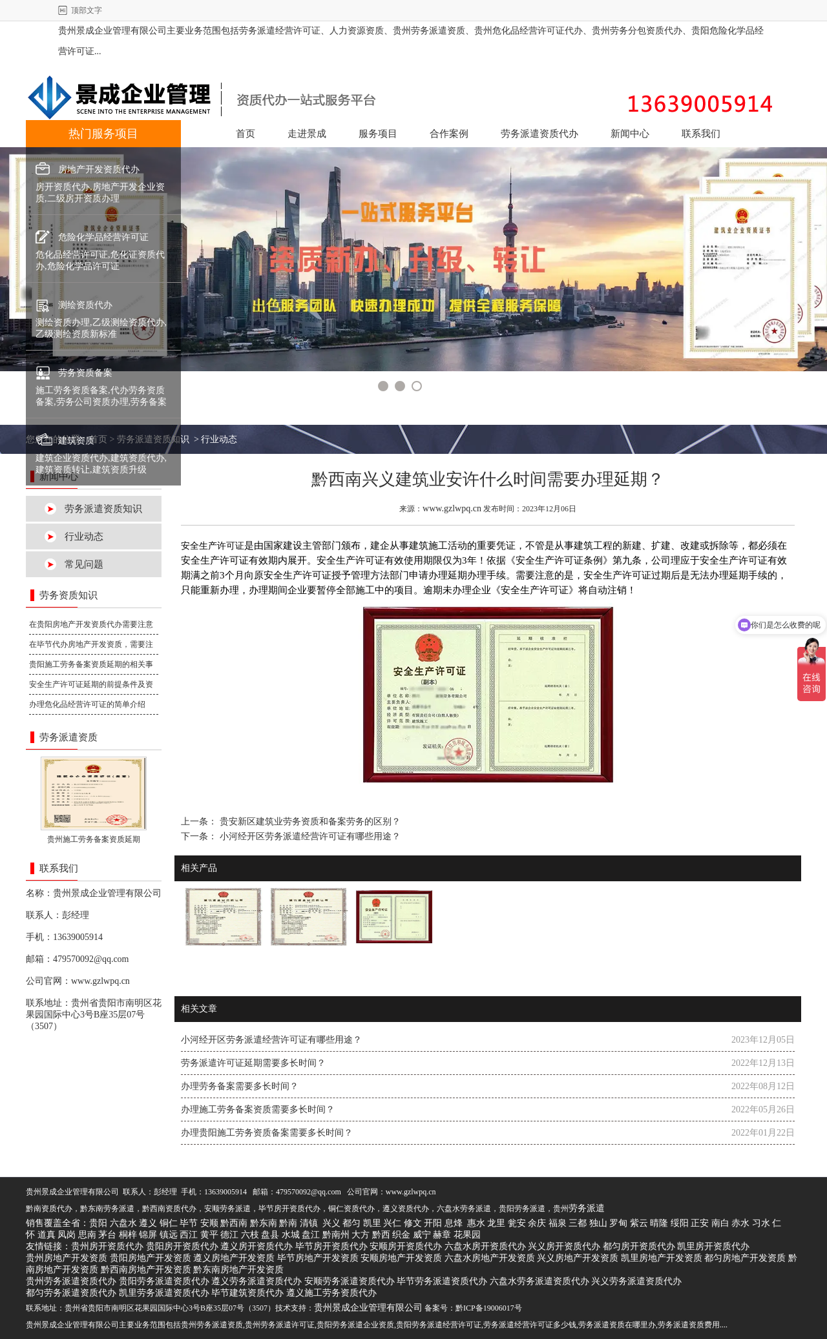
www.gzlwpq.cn (100, 981)
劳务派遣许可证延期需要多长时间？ (253, 1063)
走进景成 (307, 133)
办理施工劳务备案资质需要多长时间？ (258, 1109)
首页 (245, 133)
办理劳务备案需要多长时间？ (239, 1086)
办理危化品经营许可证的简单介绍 (87, 704)
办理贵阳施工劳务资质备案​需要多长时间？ (267, 1133)
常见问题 (84, 564)
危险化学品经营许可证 (103, 237)
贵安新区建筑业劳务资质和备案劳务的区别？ (309, 821)
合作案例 (449, 133)
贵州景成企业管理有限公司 (107, 893)
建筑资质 (76, 440)
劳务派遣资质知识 (103, 509)
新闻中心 (630, 133)
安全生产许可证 (212, 546)
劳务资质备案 (85, 373)
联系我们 (701, 133)
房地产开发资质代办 (99, 169)
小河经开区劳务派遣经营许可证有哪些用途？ (309, 836)
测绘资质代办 (85, 305)
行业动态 (84, 536)
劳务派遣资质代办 (539, 133)
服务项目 (378, 133)
